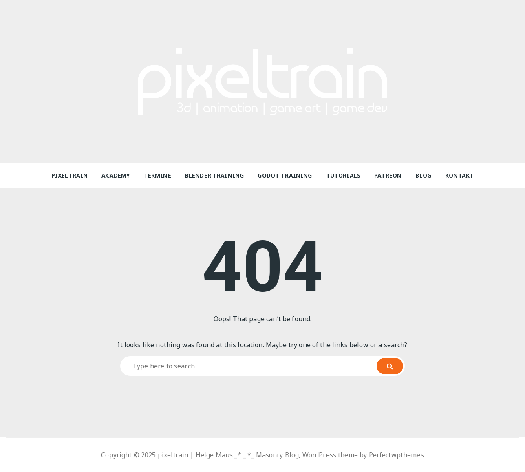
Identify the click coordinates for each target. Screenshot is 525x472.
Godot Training (285, 175)
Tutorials (343, 175)
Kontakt (459, 175)
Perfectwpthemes (396, 454)
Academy (115, 175)
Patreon (387, 175)
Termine (157, 175)
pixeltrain (69, 175)
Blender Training (214, 175)
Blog (423, 175)
